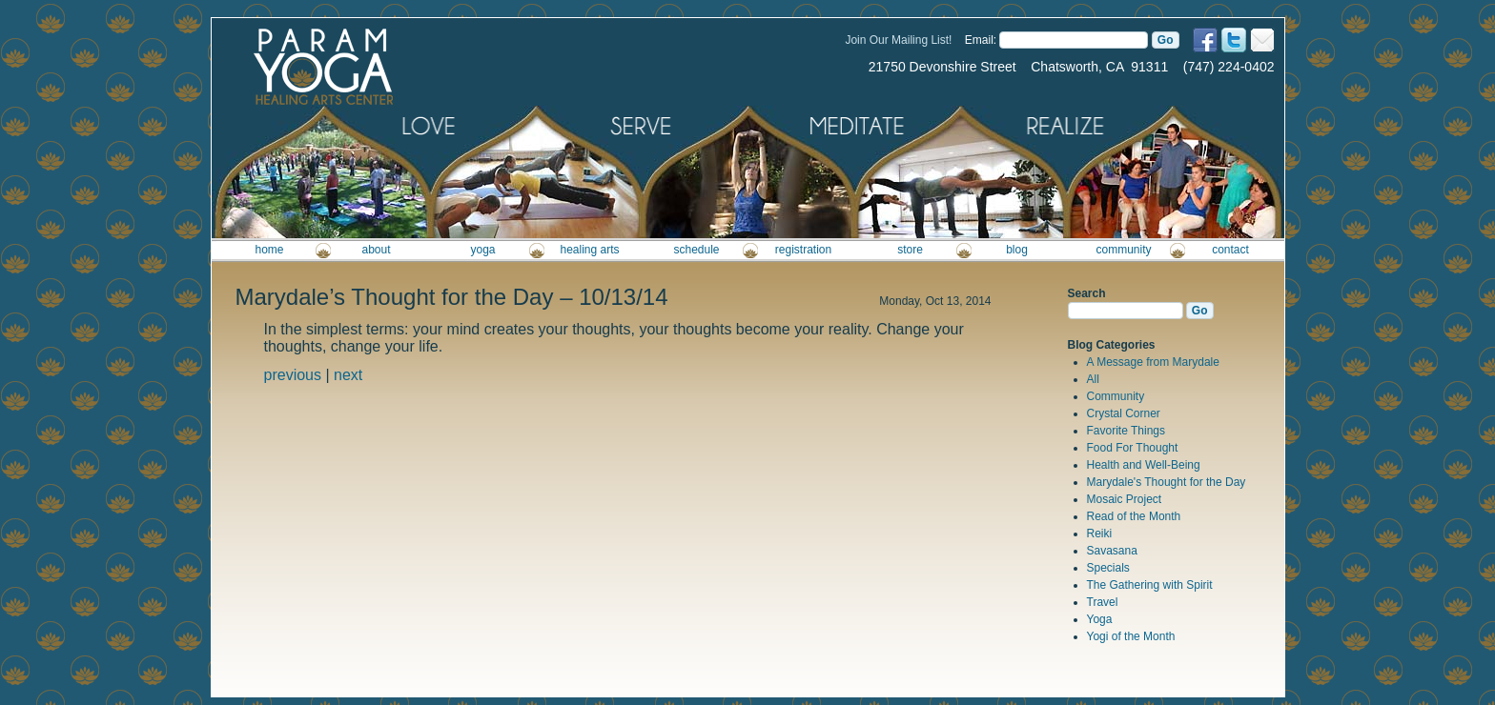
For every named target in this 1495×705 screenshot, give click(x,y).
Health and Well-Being (1143, 465)
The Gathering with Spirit (1150, 585)
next (348, 375)
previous (292, 375)
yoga (482, 249)
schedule (696, 249)
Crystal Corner (1123, 413)
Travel (1102, 602)
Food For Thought (1132, 447)
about (375, 249)
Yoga (1100, 619)
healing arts (589, 249)
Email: (980, 40)
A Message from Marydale (1153, 362)
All (1093, 379)
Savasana (1112, 550)
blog (1017, 249)
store (910, 249)
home (269, 249)
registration (803, 249)
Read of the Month (1134, 516)
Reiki (1100, 533)
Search (1087, 293)
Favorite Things (1126, 430)
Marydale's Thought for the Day (1166, 482)
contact (1230, 249)
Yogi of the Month (1131, 636)
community (1123, 249)
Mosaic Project (1124, 499)
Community (1116, 396)
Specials (1108, 567)
